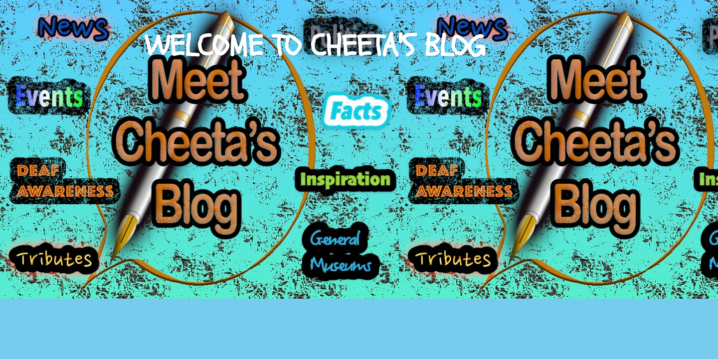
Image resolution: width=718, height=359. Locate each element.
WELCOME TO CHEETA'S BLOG (315, 46)
